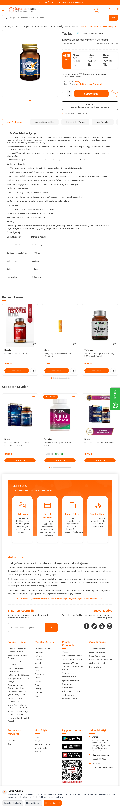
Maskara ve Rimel (70, 676)
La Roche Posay (42, 648)
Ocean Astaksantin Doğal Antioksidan (16, 686)
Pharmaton (40, 674)
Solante (38, 692)
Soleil (46, 350)
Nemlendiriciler (68, 673)
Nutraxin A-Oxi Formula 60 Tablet (99, 442)
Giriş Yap (12, 740)
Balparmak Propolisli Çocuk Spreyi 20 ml (17, 693)
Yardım (38, 751)
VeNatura (88, 350)
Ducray (38, 688)
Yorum (75, 122)
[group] (30, 63)
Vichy (37, 677)
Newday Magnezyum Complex (17, 656)
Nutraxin (8, 439)
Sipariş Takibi (41, 748)
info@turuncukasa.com (103, 767)
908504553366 (99, 759)
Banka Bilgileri (95, 667)
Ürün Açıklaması (14, 122)
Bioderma (39, 659)
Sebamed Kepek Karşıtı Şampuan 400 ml (18, 713)
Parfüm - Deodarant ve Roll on (72, 668)
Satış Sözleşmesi (97, 656)
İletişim (38, 740)
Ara (113, 18)
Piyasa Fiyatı (76, 56)
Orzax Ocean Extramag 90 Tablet (18, 663)
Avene (38, 685)
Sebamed (39, 667)
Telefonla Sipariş (42, 744)
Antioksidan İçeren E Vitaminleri (64, 26)
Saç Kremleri (67, 684)
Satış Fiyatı (91, 56)
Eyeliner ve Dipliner (70, 680)
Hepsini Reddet (33, 803)
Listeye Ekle (68, 113)
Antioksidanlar (40, 26)
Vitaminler (66, 652)
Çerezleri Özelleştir (12, 803)
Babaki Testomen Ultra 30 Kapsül (19, 353)
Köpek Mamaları (69, 698)
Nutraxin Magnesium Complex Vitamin (17, 650)
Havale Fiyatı (106, 56)
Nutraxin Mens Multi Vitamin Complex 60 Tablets (17, 444)
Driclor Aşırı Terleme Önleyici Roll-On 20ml (17, 706)
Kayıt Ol (11, 744)
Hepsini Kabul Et (52, 803)
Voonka (48, 439)
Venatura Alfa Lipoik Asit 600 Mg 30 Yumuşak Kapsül (99, 354)
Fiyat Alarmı (83, 113)
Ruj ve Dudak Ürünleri (72, 659)
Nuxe (37, 696)
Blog (37, 737)
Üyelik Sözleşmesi (97, 652)
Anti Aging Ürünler (70, 663)
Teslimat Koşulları (97, 648)
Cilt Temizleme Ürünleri (72, 655)
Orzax (37, 670)
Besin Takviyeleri (23, 26)
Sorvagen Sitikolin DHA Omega (18, 680)
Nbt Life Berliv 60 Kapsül (18, 675)
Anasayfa (7, 26)
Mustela (38, 663)
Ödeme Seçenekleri (44, 122)
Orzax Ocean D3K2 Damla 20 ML (16, 670)
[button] (30, 100)
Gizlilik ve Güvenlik (97, 663)
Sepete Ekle (91, 93)
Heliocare (39, 652)
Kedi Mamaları (68, 695)
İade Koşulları (102, 122)
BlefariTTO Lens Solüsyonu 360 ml (16, 699)
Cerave (38, 681)
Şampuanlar (67, 687)
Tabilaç (67, 33)
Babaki (7, 350)
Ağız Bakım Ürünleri (71, 691)
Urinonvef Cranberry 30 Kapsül (18, 719)
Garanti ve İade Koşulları (100, 659)
